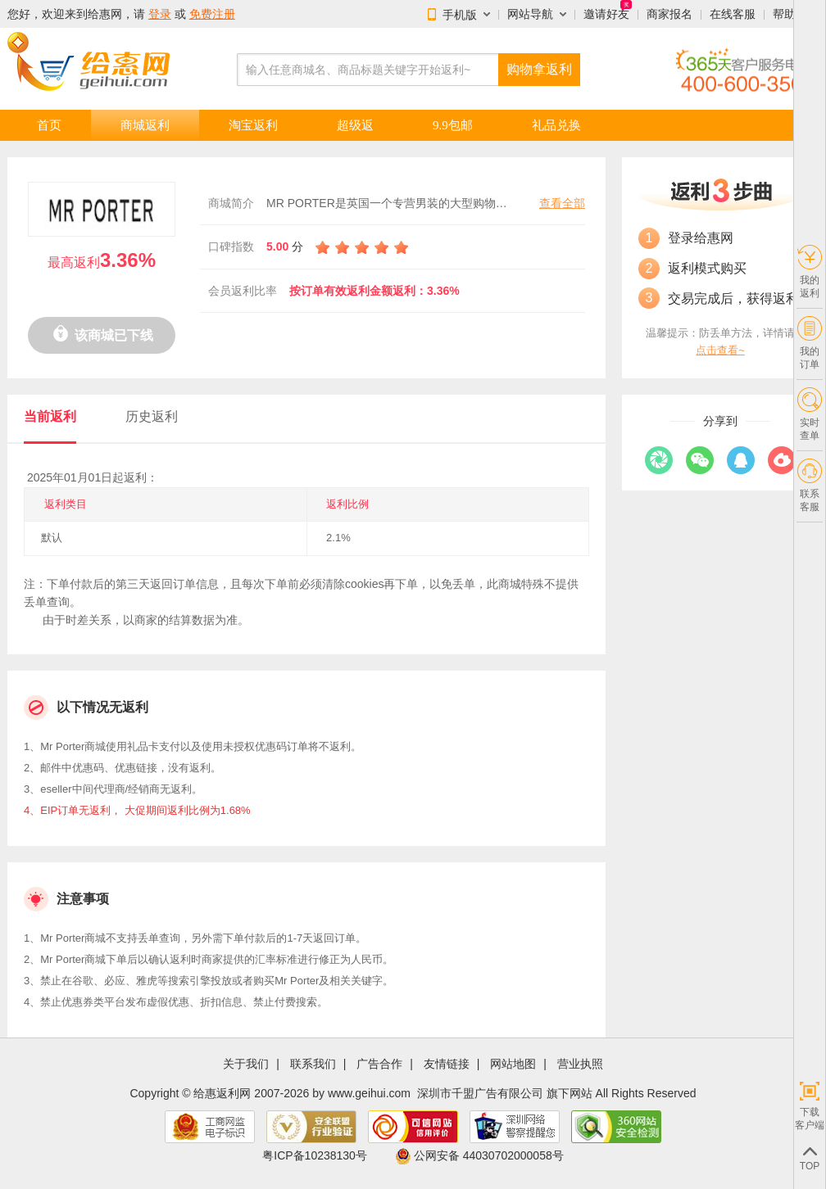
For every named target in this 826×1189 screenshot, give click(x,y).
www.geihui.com (369, 1093)
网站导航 (530, 13)
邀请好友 (606, 13)
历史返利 (151, 416)
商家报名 (669, 13)
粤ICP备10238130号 (314, 1155)
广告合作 (379, 1064)
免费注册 (212, 13)
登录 (159, 13)
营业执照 (580, 1064)
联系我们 (313, 1064)
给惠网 (105, 13)
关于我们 (246, 1064)
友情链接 (447, 1064)
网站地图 (513, 1064)
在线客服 (733, 13)
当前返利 (50, 416)
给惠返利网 (222, 1093)
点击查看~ (720, 350)
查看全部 (562, 203)
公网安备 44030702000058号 (479, 1155)
